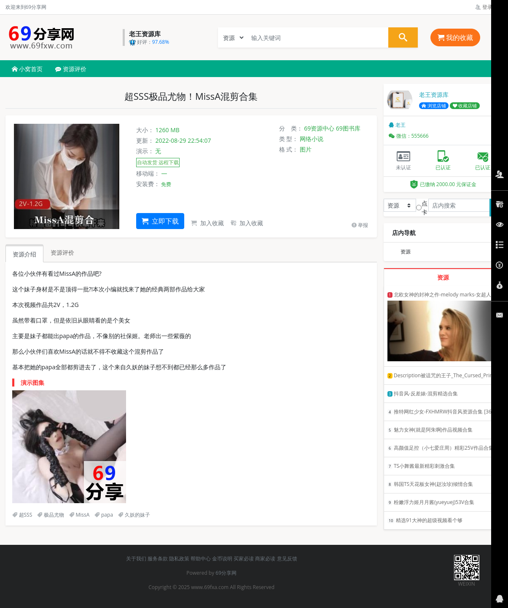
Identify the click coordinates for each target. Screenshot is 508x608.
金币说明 (222, 558)
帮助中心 (201, 558)
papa (103, 514)
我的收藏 (455, 37)
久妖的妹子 (134, 514)
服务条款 (158, 558)
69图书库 (348, 128)
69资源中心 (319, 128)
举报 (360, 225)
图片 (306, 149)
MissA (79, 514)
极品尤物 (50, 514)
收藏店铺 (465, 106)
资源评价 (70, 69)
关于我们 (136, 558)
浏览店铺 (434, 106)
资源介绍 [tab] (24, 254)
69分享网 (226, 572)
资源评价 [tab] (62, 252)
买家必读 (244, 558)
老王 (397, 124)
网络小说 (311, 139)
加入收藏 (207, 223)
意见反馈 (287, 558)
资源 (405, 251)
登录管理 (489, 7)
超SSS (22, 514)
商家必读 (265, 558)
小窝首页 (27, 69)
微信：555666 (409, 135)
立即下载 (160, 221)
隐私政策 (179, 558)
